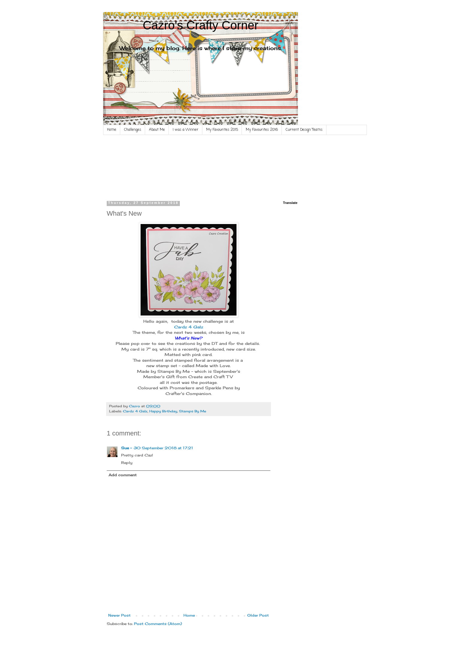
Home (111, 130)
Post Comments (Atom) (158, 623)
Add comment (123, 475)
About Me (157, 130)
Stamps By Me (192, 411)
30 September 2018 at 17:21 (163, 448)
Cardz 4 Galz (188, 326)
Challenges (132, 130)
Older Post (258, 615)
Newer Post (119, 615)
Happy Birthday (163, 411)
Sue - (126, 448)
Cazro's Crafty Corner (200, 25)
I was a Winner (185, 130)
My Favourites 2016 (262, 130)
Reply (126, 462)
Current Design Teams (304, 130)
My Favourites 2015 (222, 130)
